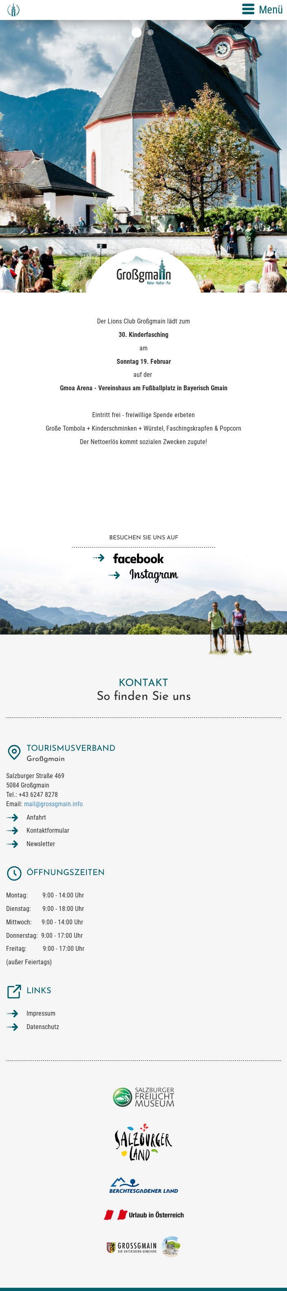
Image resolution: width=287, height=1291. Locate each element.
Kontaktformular (47, 830)
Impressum (40, 1013)
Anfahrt (36, 817)
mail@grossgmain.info (53, 804)
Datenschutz (42, 1027)
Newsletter (40, 844)
